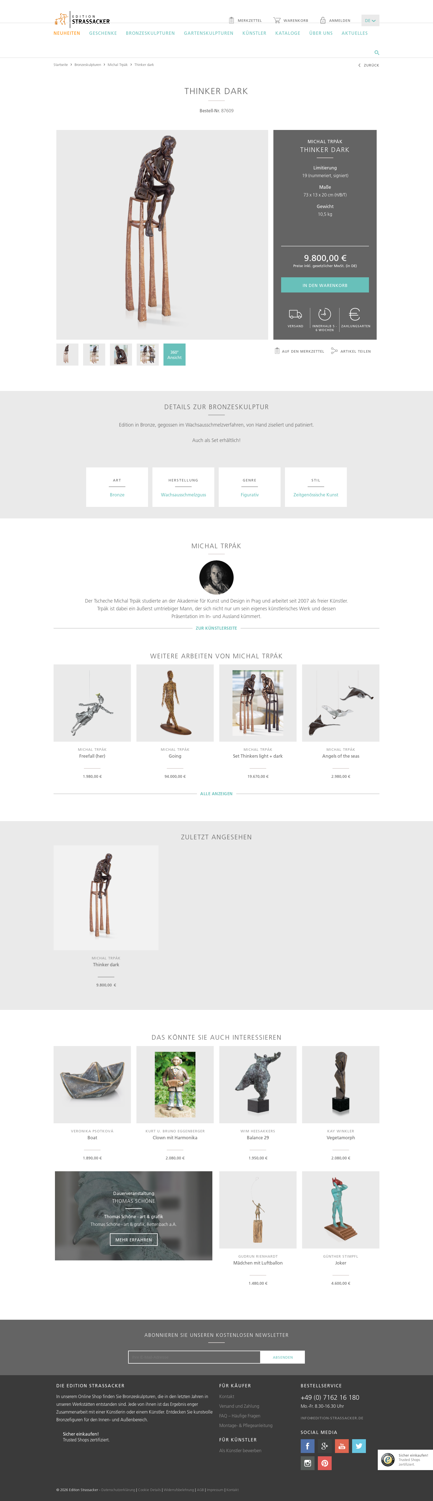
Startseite (61, 64)
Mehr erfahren (133, 1239)
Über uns (321, 33)
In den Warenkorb (325, 285)
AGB (200, 1489)
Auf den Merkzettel (299, 351)
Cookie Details (149, 1489)
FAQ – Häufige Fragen (239, 1416)
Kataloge (287, 33)
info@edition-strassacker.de (332, 1418)
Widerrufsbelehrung (179, 1489)
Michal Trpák (118, 64)
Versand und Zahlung (239, 1406)
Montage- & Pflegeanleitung (246, 1425)
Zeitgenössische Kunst (316, 494)
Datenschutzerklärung (118, 1489)
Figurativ (250, 494)
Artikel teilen (351, 351)
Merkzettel (245, 21)
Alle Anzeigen (216, 793)
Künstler (254, 33)
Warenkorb (290, 21)
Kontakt (226, 1396)
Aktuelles (355, 33)
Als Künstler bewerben (240, 1450)
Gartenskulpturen (209, 33)
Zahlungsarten (356, 318)
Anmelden (335, 21)
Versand (295, 318)
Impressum (215, 1489)
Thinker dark (144, 64)
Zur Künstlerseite (216, 628)
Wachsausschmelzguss (183, 494)
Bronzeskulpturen (150, 33)
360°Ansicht (174, 355)
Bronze (117, 494)
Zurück (368, 66)
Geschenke (103, 33)
